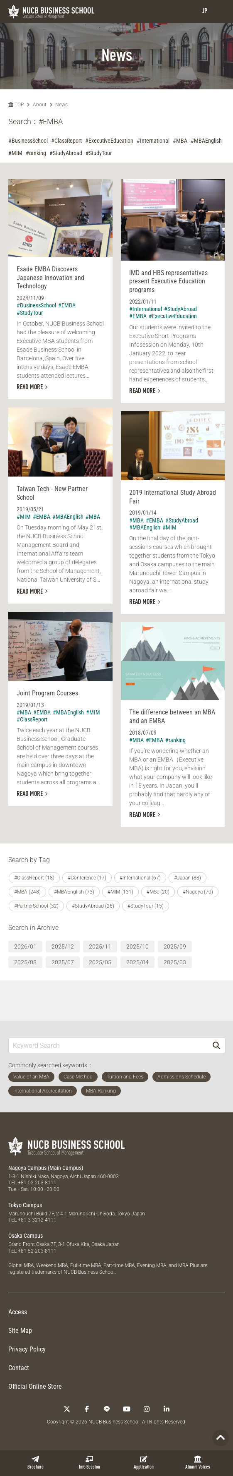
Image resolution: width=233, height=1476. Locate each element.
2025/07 (63, 962)
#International (153, 140)
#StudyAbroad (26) (93, 906)
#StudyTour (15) (146, 906)
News (61, 105)
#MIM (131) (120, 892)
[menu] (218, 11)
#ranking (36, 153)
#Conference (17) (87, 878)
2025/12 (63, 946)
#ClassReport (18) (34, 878)
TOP (16, 105)
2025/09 (175, 946)
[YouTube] (127, 1409)
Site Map (20, 1331)
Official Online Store (35, 1386)
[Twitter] (67, 1409)
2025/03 (175, 962)
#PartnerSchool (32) (36, 906)
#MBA (180, 140)
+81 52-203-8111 (37, 1183)
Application (144, 1462)
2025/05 (100, 962)
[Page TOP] (220, 1438)
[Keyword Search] (108, 1045)
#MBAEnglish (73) (74, 892)
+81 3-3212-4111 (37, 1220)
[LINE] (107, 1409)
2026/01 (25, 946)
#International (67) (140, 878)
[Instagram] (147, 1409)
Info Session (89, 1462)
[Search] (216, 1045)
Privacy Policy (27, 1349)
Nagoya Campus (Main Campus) (45, 1168)
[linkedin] (167, 1409)
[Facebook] (87, 1409)
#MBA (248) (27, 892)
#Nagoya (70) (198, 892)
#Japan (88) (187, 878)
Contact (18, 1368)
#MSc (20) (158, 892)
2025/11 (100, 946)
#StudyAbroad (65, 153)
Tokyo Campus (25, 1205)
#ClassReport (66, 140)
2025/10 (137, 946)
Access (17, 1312)
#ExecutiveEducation (109, 140)
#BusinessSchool (28, 140)
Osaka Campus (25, 1235)
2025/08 (25, 962)
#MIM (15, 153)
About (40, 105)
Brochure (35, 1462)
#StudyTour (99, 153)
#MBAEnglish (206, 140)
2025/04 (137, 962)
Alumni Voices (197, 1462)
